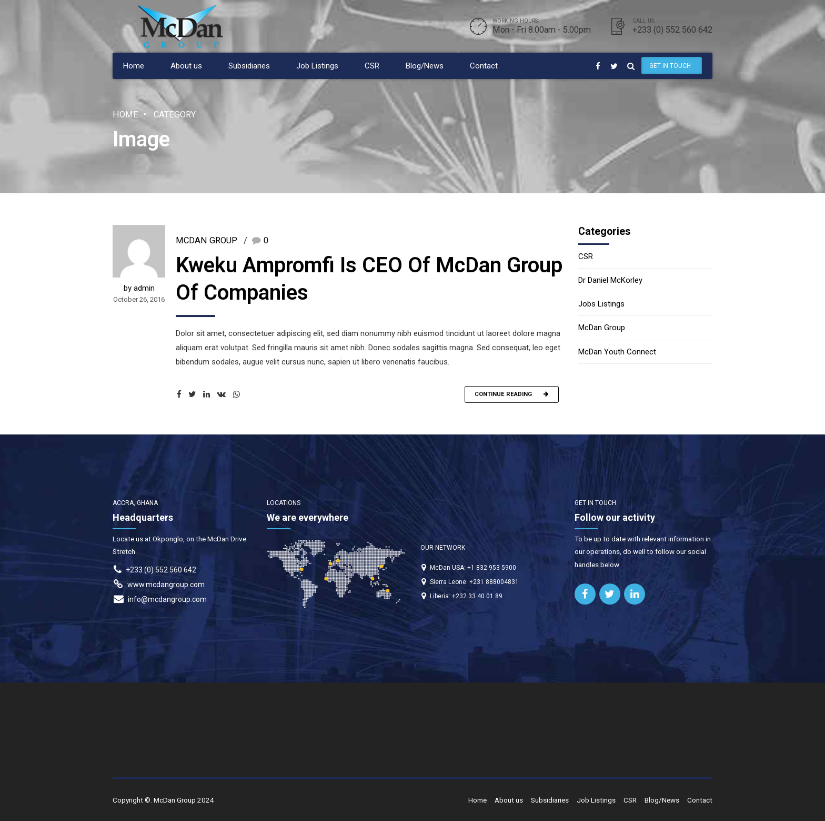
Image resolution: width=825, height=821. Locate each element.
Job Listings (317, 66)
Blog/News (425, 66)
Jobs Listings (601, 304)
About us (186, 66)
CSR (372, 66)
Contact (484, 66)
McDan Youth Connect (617, 352)
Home (133, 66)
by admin (139, 289)
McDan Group (206, 242)
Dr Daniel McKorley (610, 280)
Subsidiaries (249, 66)
